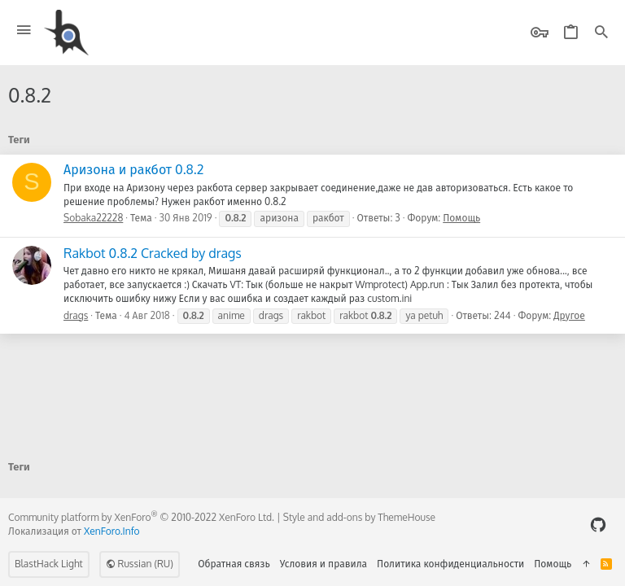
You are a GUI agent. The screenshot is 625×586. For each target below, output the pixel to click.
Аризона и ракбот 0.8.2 (133, 169)
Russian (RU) (139, 564)
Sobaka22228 (93, 218)
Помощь (461, 218)
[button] (24, 30)
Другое (569, 315)
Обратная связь (234, 564)
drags (75, 315)
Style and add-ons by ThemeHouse (359, 517)
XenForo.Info (112, 531)
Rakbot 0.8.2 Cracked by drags (152, 253)
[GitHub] (598, 524)
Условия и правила (323, 564)
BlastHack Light (49, 564)
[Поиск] (601, 33)
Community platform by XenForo (141, 517)
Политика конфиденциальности (450, 564)
